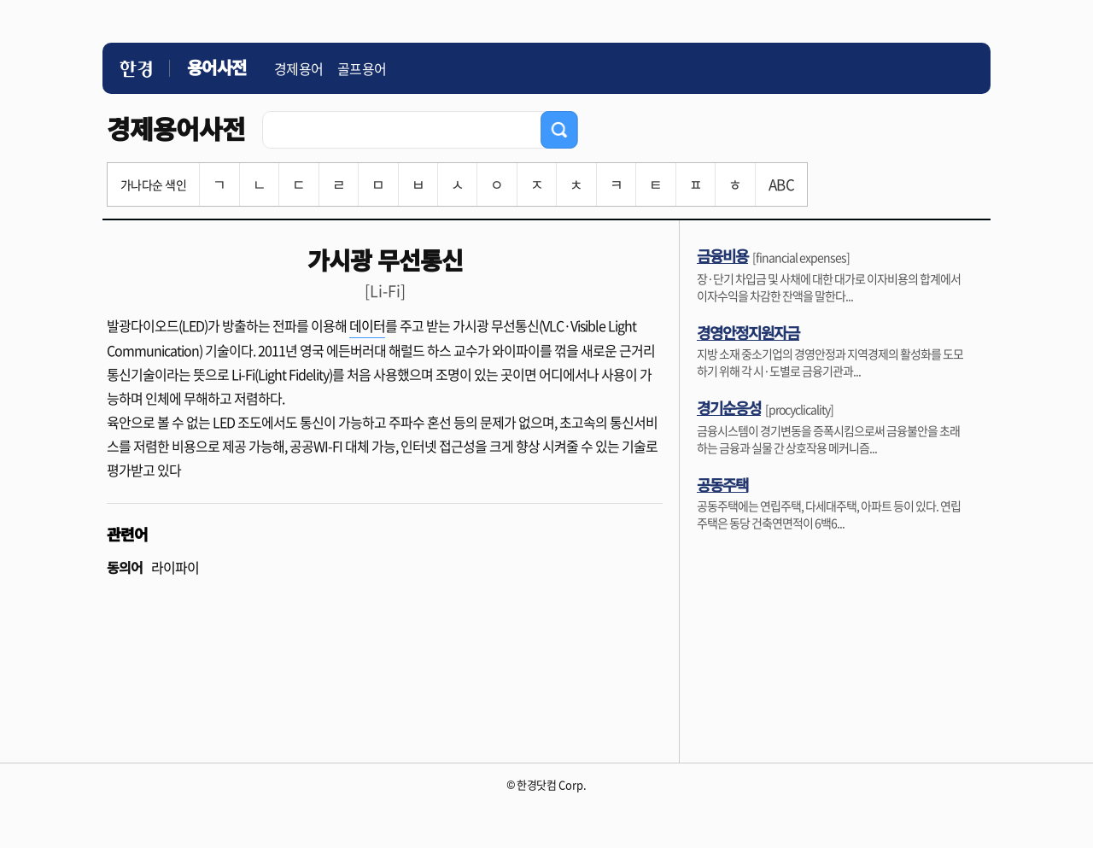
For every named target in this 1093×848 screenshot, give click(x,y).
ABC (781, 184)
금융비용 (722, 255)
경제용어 (299, 68)
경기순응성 (729, 407)
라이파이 (175, 567)
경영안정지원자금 (748, 332)
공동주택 (722, 484)
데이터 (367, 325)
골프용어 (362, 68)
